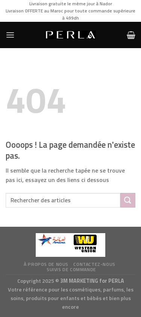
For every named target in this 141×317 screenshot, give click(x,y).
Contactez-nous (94, 264)
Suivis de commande (71, 269)
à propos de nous (46, 264)
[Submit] (127, 200)
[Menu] (10, 35)
